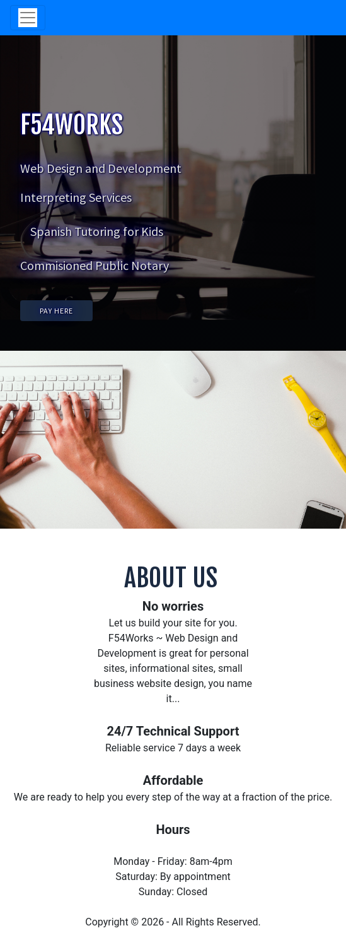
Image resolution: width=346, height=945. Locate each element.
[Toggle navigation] (27, 17)
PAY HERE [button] (56, 310)
